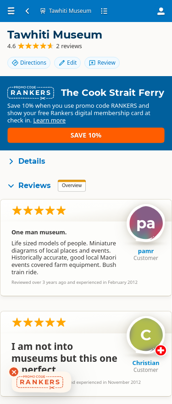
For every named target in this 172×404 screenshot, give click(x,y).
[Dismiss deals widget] (13, 371)
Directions (28, 62)
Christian (146, 363)
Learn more (49, 120)
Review (102, 62)
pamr (146, 251)
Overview (72, 185)
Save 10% (86, 135)
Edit (67, 62)
